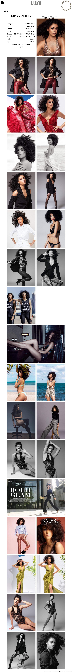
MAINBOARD (69, 671)
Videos (28, 44)
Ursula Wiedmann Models (36, 3)
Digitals (23, 44)
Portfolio (14, 44)
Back (4, 11)
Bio (19, 44)
